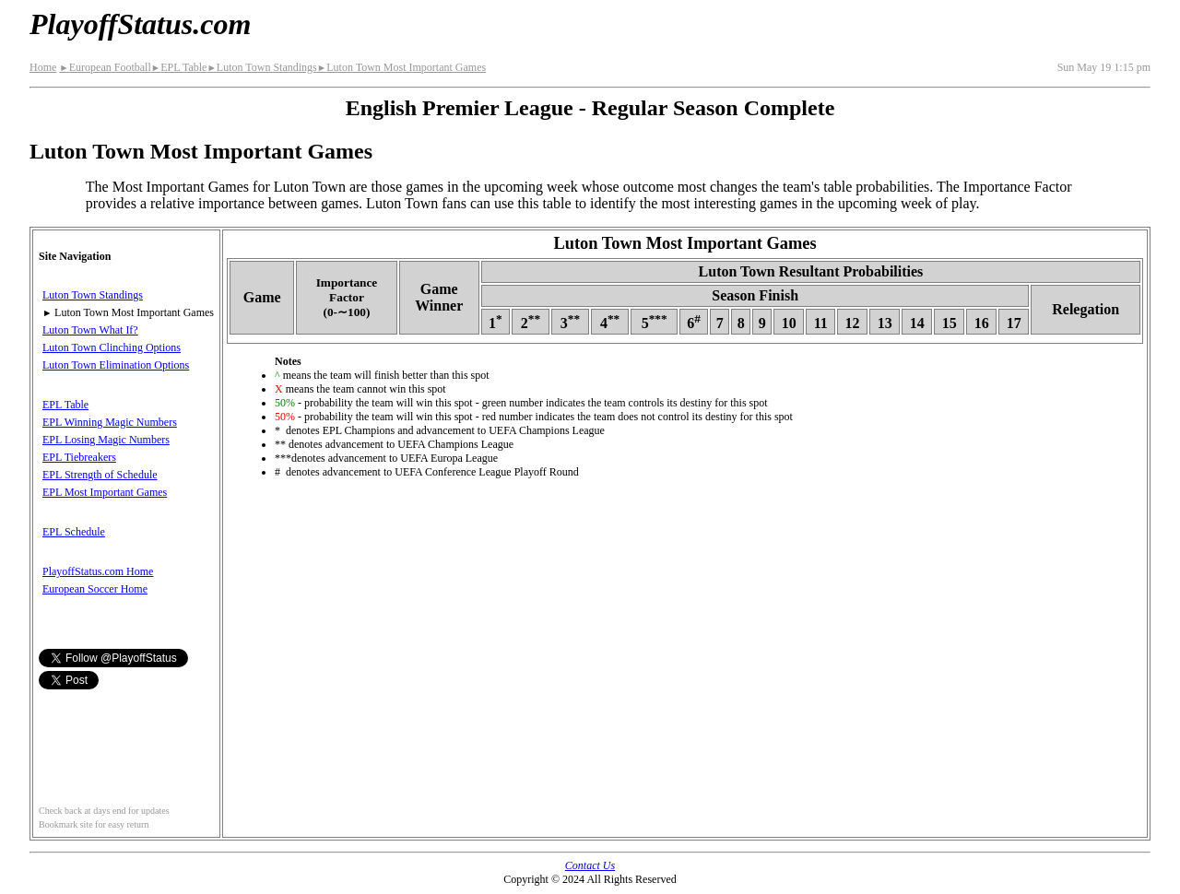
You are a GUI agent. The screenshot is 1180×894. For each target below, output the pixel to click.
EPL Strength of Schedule (100, 474)
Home (43, 67)
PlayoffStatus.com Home (97, 571)
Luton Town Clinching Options (111, 347)
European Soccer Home (95, 588)
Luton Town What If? (90, 329)
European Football (104, 67)
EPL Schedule (73, 531)
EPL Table (179, 67)
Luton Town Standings (261, 67)
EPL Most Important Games (104, 492)
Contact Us (590, 865)
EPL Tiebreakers (79, 457)
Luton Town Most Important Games (401, 67)
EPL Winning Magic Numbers (109, 422)
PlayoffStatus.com (140, 24)
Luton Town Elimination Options (115, 365)
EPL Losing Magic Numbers (106, 439)
